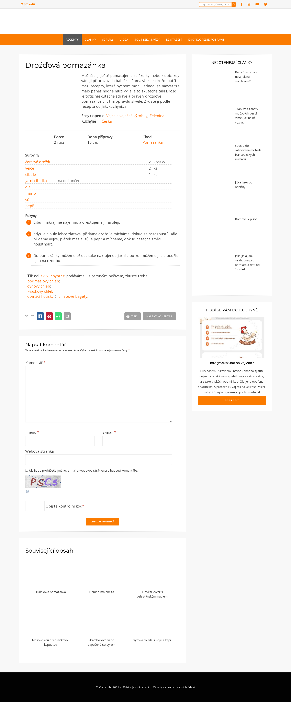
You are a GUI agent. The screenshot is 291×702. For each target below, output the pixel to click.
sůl (27, 199)
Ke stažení (174, 39)
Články (90, 39)
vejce (29, 168)
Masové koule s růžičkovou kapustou (50, 642)
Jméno (32, 432)
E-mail (109, 432)
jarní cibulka (36, 180)
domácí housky (40, 296)
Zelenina (156, 115)
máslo (30, 193)
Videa (124, 39)
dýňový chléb (38, 286)
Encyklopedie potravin (206, 39)
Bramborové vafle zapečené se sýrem (101, 642)
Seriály (107, 39)
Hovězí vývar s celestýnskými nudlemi (152, 594)
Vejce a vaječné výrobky (126, 115)
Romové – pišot (246, 219)
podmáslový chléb (43, 281)
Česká (107, 121)
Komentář (35, 362)
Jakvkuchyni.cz (52, 275)
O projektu (28, 4)
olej (28, 186)
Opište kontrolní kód (64, 506)
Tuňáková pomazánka (50, 592)
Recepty (72, 39)
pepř (29, 205)
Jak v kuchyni (140, 687)
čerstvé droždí (37, 161)
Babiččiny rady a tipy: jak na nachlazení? (246, 76)
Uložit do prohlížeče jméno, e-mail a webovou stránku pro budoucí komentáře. (83, 470)
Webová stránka (39, 451)
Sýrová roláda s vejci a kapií (152, 640)
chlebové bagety (72, 296)
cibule (30, 174)
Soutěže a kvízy (147, 39)
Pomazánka (153, 142)
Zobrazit (232, 400)
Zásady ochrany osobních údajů (174, 687)
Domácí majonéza (101, 592)
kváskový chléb (40, 291)
